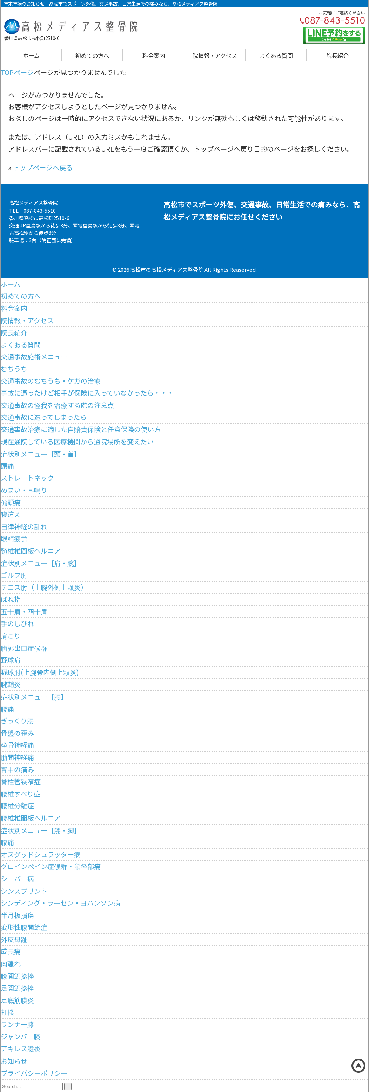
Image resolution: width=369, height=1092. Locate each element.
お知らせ (14, 1061)
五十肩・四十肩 (24, 611)
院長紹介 (337, 55)
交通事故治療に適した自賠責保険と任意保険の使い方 (81, 429)
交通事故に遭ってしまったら (44, 417)
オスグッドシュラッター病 (41, 854)
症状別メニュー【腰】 (34, 697)
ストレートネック (27, 478)
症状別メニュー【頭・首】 (41, 454)
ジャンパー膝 (20, 1036)
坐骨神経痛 (17, 745)
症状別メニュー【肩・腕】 (41, 563)
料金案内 (153, 55)
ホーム (31, 55)
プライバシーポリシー (34, 1073)
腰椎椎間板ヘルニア (31, 818)
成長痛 (11, 951)
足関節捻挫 (17, 988)
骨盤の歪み (17, 733)
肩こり (11, 636)
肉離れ (11, 963)
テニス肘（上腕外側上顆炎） (44, 587)
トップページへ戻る (43, 167)
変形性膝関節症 (24, 927)
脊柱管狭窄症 (21, 781)
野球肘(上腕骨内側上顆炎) (40, 672)
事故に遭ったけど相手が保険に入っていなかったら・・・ (87, 393)
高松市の (140, 269)
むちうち (14, 368)
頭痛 (7, 466)
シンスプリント (24, 891)
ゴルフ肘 (14, 575)
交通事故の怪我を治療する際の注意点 (57, 405)
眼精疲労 (14, 538)
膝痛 (7, 842)
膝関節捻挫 (17, 976)
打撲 (7, 1012)
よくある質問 (276, 55)
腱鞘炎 (11, 684)
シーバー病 (17, 878)
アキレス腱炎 (21, 1048)
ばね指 (11, 599)
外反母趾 (14, 939)
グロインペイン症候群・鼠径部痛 (51, 866)
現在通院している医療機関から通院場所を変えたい (77, 441)
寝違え (11, 514)
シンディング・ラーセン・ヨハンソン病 (60, 903)
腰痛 (7, 709)
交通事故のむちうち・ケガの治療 (51, 381)
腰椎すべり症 (20, 794)
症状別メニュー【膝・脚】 (41, 830)
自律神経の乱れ (24, 526)
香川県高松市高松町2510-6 (39, 217)
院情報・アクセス (215, 55)
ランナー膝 (17, 1024)
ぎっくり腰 (17, 721)
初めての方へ (92, 55)
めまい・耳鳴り (24, 490)
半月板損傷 (17, 915)
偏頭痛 (11, 502)
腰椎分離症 (17, 805)
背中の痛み (17, 769)
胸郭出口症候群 (24, 648)
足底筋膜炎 (17, 1000)
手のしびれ (17, 623)
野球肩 (11, 660)
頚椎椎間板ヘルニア (31, 551)
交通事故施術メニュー (34, 357)
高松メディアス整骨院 (177, 269)
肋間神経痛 (17, 757)
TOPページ (17, 72)
